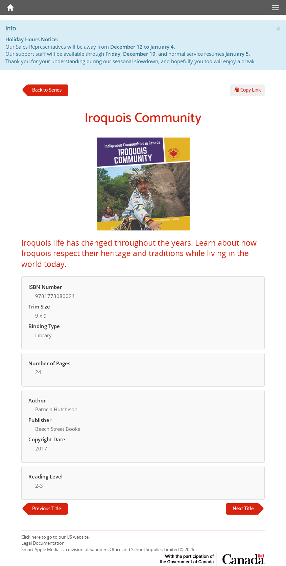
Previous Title (46, 509)
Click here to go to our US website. (55, 537)
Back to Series (47, 90)
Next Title (243, 509)
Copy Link (247, 90)
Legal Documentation (43, 543)
